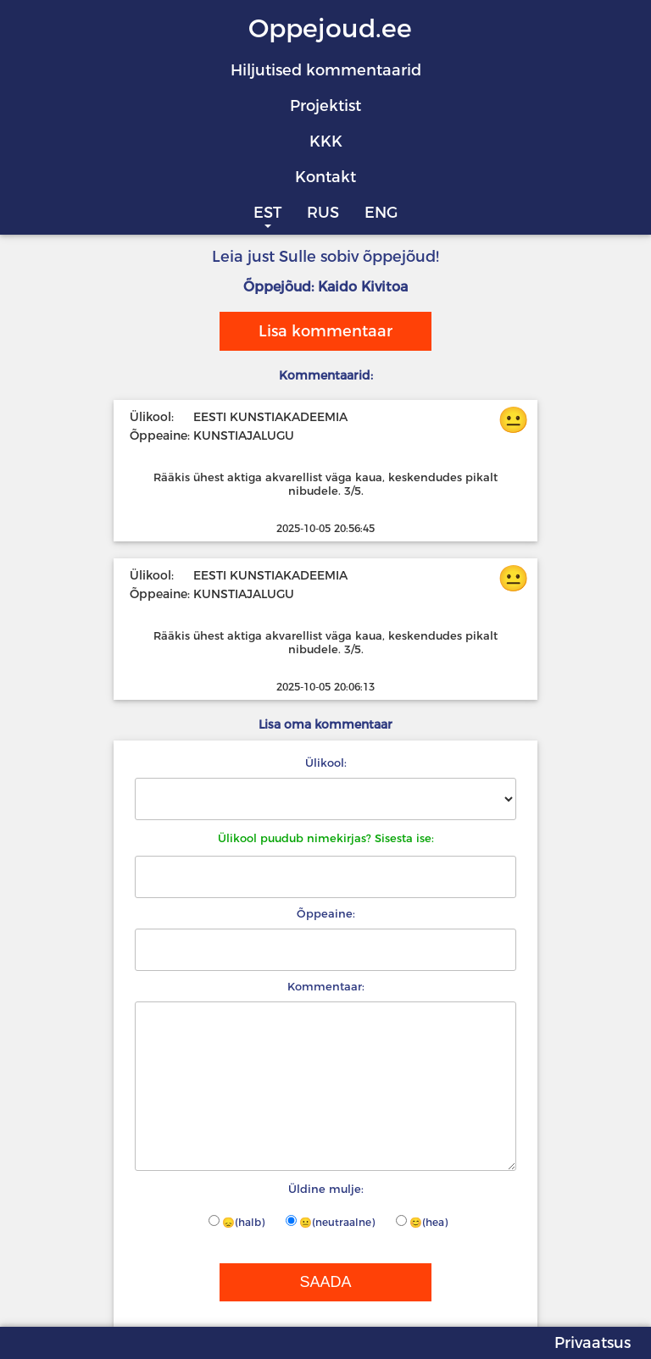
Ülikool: (326, 762)
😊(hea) (422, 1222)
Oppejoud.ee (330, 28)
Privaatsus (592, 1343)
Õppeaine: (326, 913)
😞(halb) (236, 1222)
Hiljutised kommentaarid (326, 70)
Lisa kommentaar (325, 331)
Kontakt (325, 177)
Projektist (325, 106)
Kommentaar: (325, 986)
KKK (325, 141)
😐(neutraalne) (330, 1222)
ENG (381, 212)
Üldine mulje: (326, 1188)
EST (267, 212)
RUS (323, 212)
